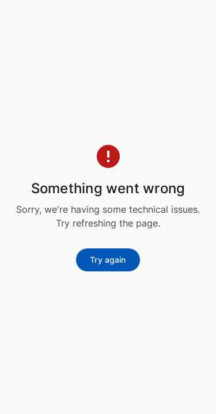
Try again (108, 259)
